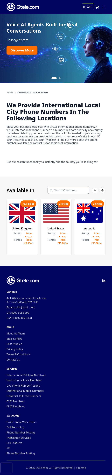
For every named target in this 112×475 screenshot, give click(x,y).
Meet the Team (16, 333)
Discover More (22, 50)
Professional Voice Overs (21, 422)
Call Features (14, 443)
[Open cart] (97, 7)
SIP (8, 448)
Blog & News (14, 338)
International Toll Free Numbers (26, 375)
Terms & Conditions (18, 354)
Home (10, 92)
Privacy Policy (15, 349)
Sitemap (81, 468)
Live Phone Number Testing (23, 385)
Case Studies (14, 344)
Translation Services (19, 438)
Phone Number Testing (21, 432)
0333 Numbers (16, 401)
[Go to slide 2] (60, 78)
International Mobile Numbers (25, 391)
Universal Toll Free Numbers (24, 396)
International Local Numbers (24, 380)
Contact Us (13, 359)
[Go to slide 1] (54, 78)
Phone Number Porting (21, 453)
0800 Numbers (16, 406)
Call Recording (15, 427)
